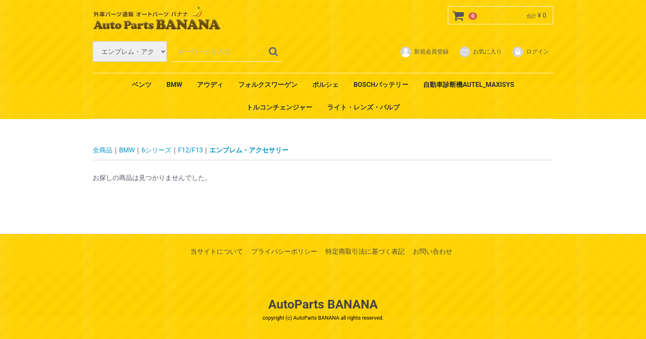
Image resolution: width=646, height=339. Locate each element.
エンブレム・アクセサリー (248, 150)
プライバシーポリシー (284, 251)
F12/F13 (190, 150)
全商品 (102, 150)
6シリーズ (156, 150)
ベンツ (142, 85)
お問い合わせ (432, 251)
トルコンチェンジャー (279, 107)
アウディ (210, 85)
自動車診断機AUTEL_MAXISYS (468, 85)
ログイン (530, 52)
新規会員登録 (424, 52)
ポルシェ (325, 85)
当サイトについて (216, 251)
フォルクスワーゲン (267, 85)
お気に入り (480, 52)
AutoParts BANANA (323, 304)
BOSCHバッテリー (380, 85)
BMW (174, 85)
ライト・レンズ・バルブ (363, 107)
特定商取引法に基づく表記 (365, 251)
